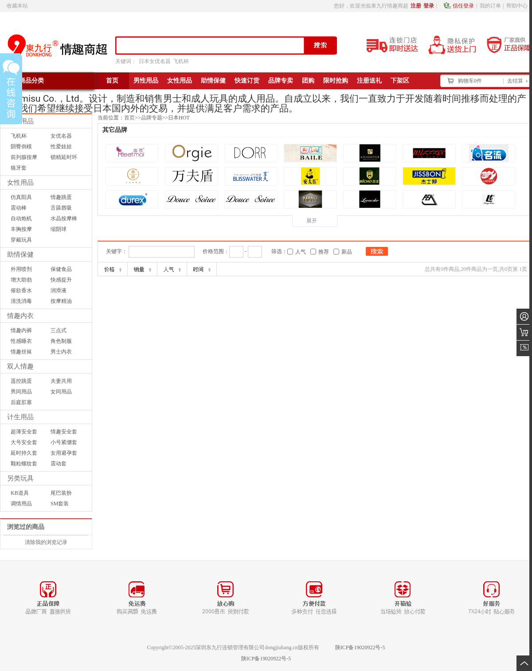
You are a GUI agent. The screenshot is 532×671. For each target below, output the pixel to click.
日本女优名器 (155, 61)
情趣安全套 (64, 432)
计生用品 (20, 417)
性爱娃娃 (61, 146)
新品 (346, 252)
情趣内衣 (20, 315)
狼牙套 (19, 168)
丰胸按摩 (21, 229)
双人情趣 (20, 366)
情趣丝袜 (21, 352)
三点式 (58, 330)
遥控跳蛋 (21, 381)
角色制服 (61, 341)
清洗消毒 (21, 301)
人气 (300, 252)
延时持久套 (24, 453)
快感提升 (61, 280)
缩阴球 (58, 229)
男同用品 (21, 392)
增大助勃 (21, 280)
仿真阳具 (21, 197)
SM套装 (60, 503)
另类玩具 (20, 478)
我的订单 (490, 6)
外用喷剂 (21, 269)
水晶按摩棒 (64, 218)
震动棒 (19, 208)
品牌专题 (151, 118)
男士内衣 (61, 352)
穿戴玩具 (21, 240)
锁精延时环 (64, 157)
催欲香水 (21, 290)
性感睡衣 (21, 341)
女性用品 (20, 182)
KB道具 (20, 493)
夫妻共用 (61, 381)
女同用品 (61, 392)
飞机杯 (181, 61)
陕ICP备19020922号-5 (360, 647)
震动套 (58, 464)
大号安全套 (24, 442)
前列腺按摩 (24, 157)
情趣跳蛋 (61, 197)
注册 (416, 6)
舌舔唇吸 (61, 208)
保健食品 (61, 269)
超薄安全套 (24, 432)
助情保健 (20, 254)
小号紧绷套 (64, 442)
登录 (428, 6)
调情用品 (21, 503)
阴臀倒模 (21, 146)
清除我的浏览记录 (46, 542)
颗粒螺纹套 (24, 464)
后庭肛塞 (21, 402)
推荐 (323, 252)
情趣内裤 (21, 330)
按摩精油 (61, 301)
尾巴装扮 (61, 493)
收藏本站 (17, 6)
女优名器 (61, 136)
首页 (129, 118)
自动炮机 (21, 218)
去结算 (515, 81)
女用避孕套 (64, 453)
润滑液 (58, 290)
